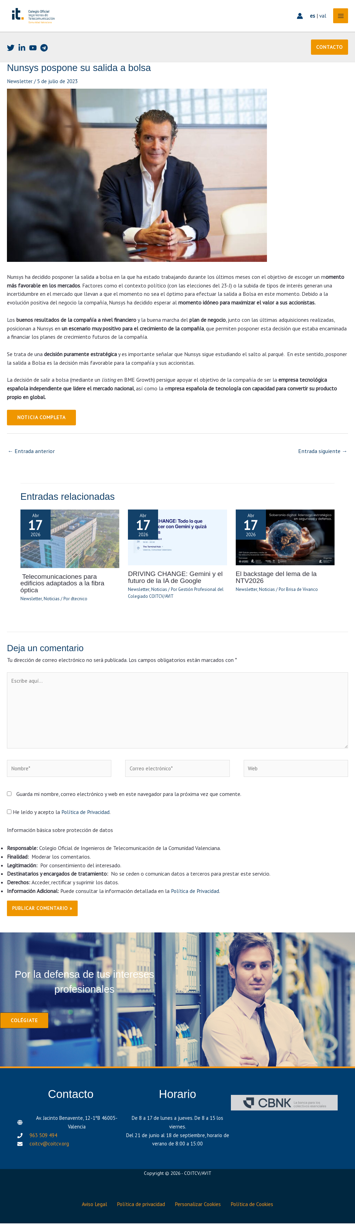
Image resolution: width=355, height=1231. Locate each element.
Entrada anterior (30, 464)
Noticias (50, 604)
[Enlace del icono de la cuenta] (298, 23)
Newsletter (20, 94)
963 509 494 (43, 1145)
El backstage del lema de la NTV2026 (274, 589)
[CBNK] (284, 1113)
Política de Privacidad (85, 822)
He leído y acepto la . (59, 822)
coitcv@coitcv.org (49, 1154)
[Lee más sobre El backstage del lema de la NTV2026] (285, 549)
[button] (329, 61)
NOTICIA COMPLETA (40, 431)
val (321, 22)
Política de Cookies (255, 1212)
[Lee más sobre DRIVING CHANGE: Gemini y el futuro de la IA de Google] (177, 549)
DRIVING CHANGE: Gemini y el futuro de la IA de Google (173, 589)
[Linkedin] (22, 61)
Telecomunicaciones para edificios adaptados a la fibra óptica (69, 592)
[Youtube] (33, 61)
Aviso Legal (91, 1212)
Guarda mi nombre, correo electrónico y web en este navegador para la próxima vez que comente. (128, 804)
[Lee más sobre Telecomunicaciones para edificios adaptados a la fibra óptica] (70, 550)
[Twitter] (11, 61)
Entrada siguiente (324, 464)
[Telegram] (44, 61)
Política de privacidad (140, 1212)
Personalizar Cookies (199, 1212)
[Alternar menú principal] (338, 22)
